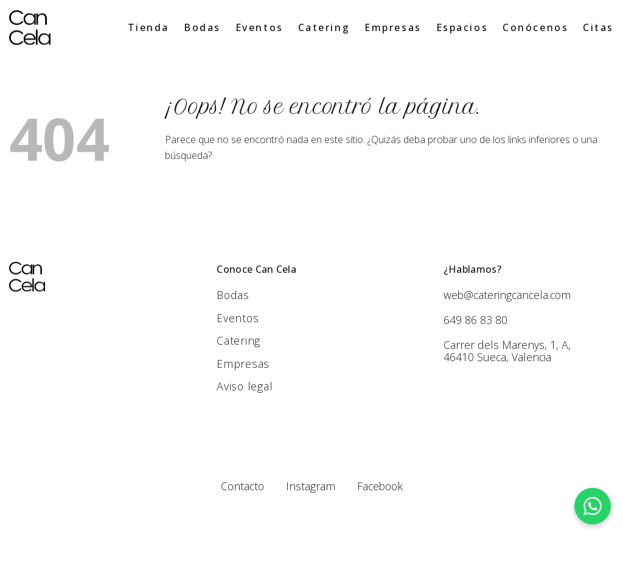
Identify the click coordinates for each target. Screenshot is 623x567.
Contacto (240, 486)
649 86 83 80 (475, 319)
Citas (598, 27)
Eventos (259, 27)
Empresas (392, 27)
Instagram (310, 486)
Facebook (381, 486)
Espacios (462, 27)
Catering (324, 27)
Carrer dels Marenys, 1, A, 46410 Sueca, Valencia (507, 350)
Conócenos (535, 27)
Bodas (202, 27)
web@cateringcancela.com (509, 294)
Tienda (148, 27)
